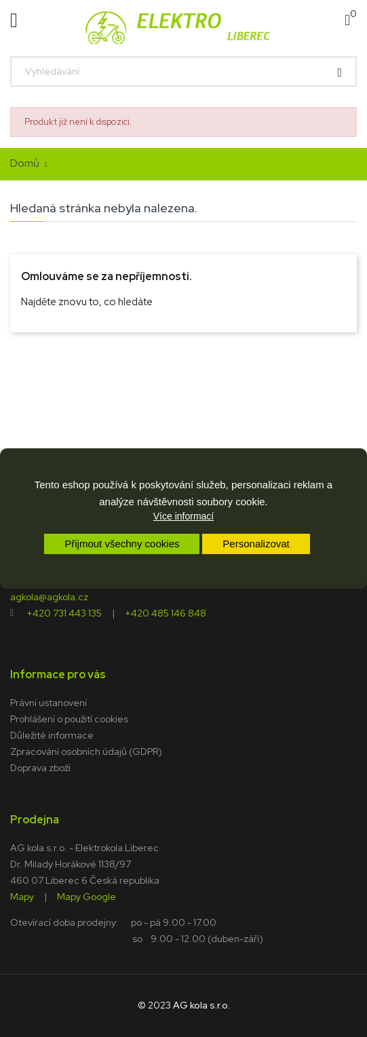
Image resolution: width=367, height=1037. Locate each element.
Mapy (22, 896)
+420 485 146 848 (165, 612)
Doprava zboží (40, 768)
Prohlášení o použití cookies (69, 719)
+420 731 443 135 (64, 612)
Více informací (183, 516)
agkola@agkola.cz (49, 596)
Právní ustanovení (48, 703)
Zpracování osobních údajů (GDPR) (86, 751)
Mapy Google (86, 896)
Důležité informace (52, 735)
